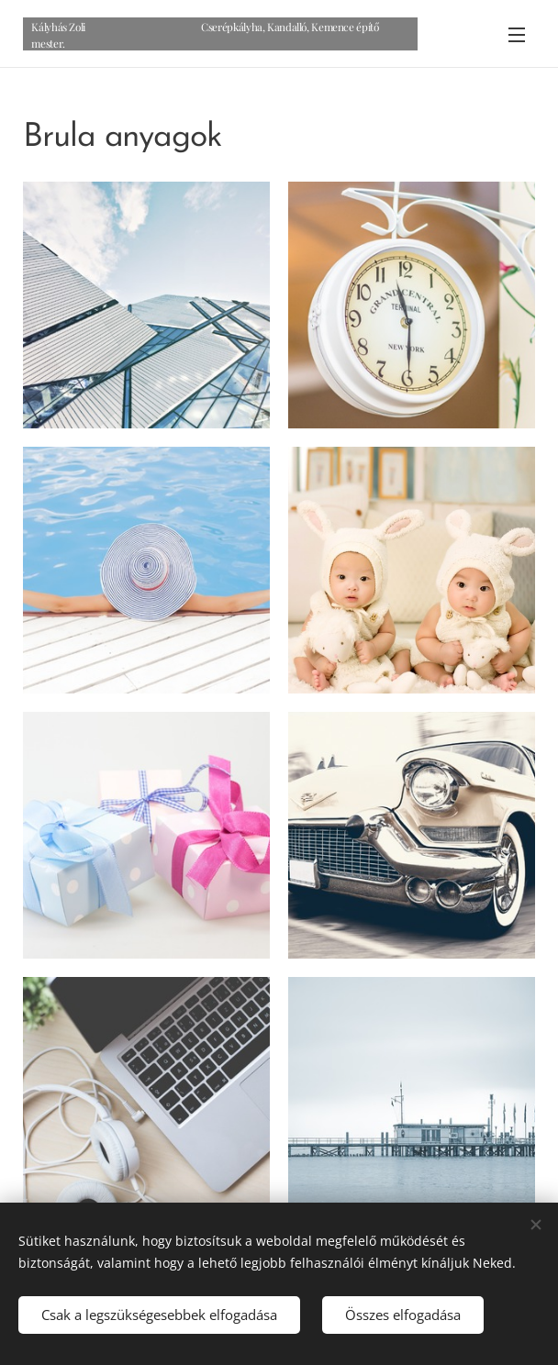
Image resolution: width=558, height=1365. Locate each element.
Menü (516, 35)
